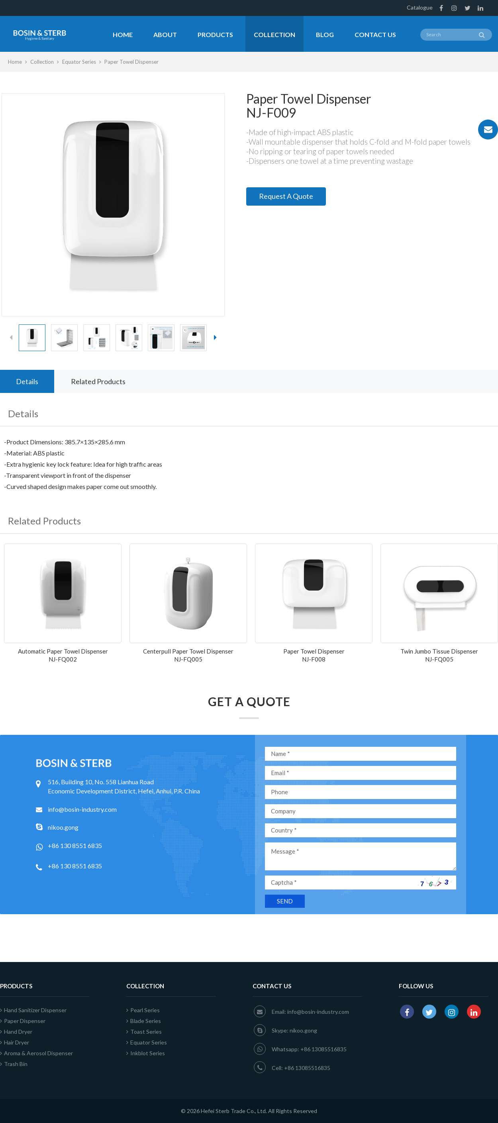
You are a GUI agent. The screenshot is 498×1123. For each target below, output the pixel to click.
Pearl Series (143, 1010)
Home (123, 34)
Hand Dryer (16, 1031)
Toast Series (144, 1031)
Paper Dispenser (22, 1020)
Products (215, 34)
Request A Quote (286, 196)
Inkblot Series (145, 1053)
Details (27, 381)
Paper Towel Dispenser (131, 62)
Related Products (98, 381)
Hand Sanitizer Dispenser (33, 1010)
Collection (274, 34)
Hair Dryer (14, 1042)
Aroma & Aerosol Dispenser (36, 1053)
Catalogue (420, 7)
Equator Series (79, 62)
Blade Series (143, 1020)
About (165, 34)
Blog (325, 34)
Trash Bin (13, 1063)
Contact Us (375, 34)
